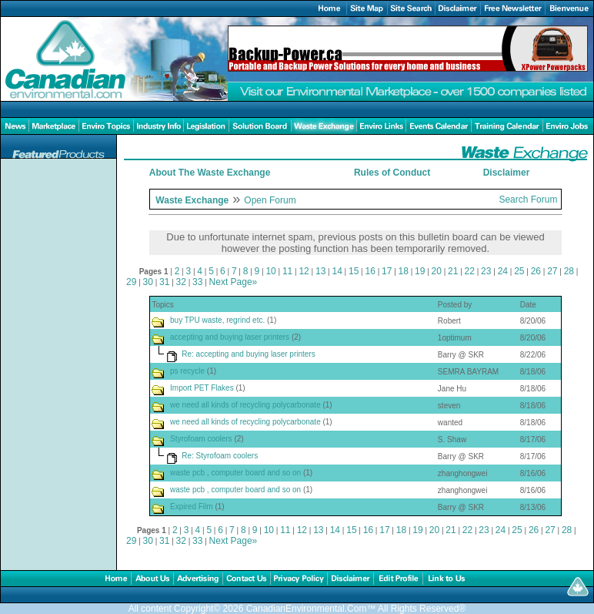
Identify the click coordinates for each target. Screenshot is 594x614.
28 (569, 271)
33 (197, 282)
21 (453, 271)
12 (304, 271)
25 (519, 271)
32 (181, 282)
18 (404, 271)
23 (486, 271)
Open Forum (269, 200)
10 (270, 271)
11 (287, 271)
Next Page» (233, 282)
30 (148, 282)
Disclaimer (506, 172)
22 (470, 271)
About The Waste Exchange (210, 172)
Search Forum (528, 199)
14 (337, 271)
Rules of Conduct (392, 172)
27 (552, 271)
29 (131, 282)
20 (437, 271)
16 (370, 271)
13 (320, 271)
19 (420, 271)
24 (503, 271)
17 (387, 271)
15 (354, 271)
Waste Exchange (192, 200)
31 (164, 282)
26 (536, 271)
